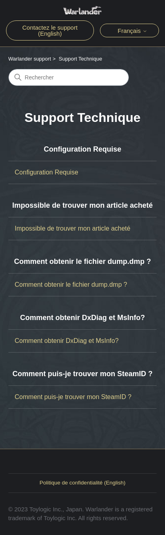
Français (132, 30)
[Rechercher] (68, 77)
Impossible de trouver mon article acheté (82, 205)
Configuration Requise (82, 149)
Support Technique (80, 59)
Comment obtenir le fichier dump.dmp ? (82, 261)
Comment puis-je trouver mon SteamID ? (82, 374)
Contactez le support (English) (50, 30)
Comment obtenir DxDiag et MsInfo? (82, 318)
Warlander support (29, 59)
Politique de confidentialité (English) (83, 483)
